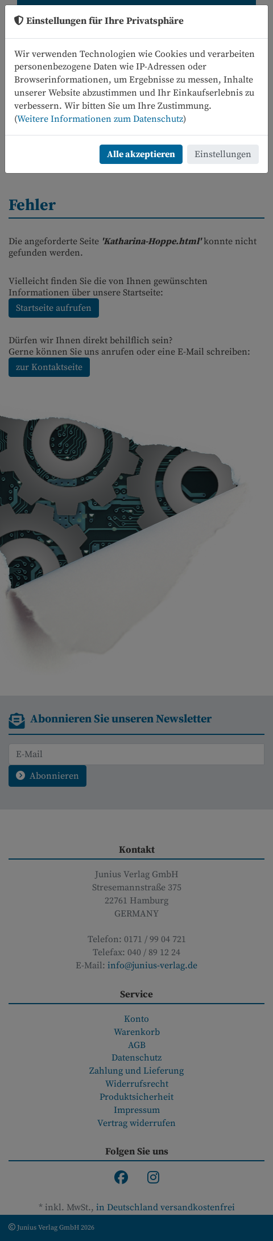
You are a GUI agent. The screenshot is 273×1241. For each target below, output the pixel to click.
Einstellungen (223, 154)
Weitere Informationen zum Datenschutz (100, 119)
